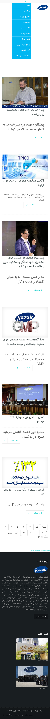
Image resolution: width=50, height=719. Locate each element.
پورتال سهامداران (23, 44)
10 (36, 532)
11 (30, 532)
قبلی (36, 527)
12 (24, 532)
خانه (28, 5)
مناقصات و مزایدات (23, 56)
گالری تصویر (25, 28)
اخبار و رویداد (25, 16)
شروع (44, 527)
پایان (10, 532)
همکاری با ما (25, 33)
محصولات (26, 22)
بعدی (17, 532)
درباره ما (27, 11)
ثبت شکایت (25, 50)
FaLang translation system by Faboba (40, 551)
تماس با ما (26, 39)
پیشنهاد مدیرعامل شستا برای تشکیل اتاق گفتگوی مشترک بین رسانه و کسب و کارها (23, 262)
